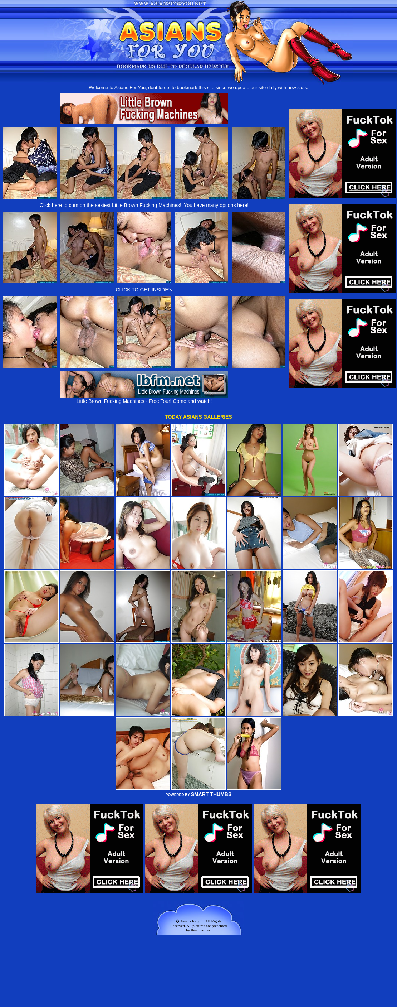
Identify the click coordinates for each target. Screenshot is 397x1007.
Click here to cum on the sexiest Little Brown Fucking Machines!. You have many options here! (144, 205)
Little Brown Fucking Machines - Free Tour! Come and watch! (144, 399)
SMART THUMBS (211, 794)
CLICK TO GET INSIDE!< (144, 290)
